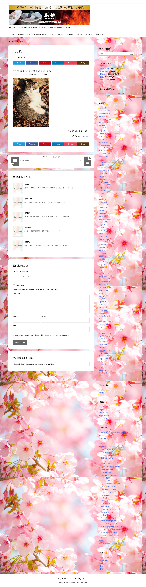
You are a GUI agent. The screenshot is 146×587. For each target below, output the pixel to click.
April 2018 (102, 370)
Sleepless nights (106, 512)
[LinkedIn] (58, 63)
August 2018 (103, 359)
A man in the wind (107, 449)
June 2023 (102, 193)
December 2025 (104, 111)
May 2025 (102, 131)
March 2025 (103, 136)
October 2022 (103, 216)
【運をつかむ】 (121, 94)
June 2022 (102, 228)
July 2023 (102, 190)
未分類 (21, 41)
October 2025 (103, 116)
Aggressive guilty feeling (112, 455)
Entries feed (103, 412)
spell (101, 541)
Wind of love (105, 538)
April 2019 (102, 336)
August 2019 (103, 324)
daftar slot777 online (106, 94)
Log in (101, 410)
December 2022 (104, 210)
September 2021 (105, 253)
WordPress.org (104, 418)
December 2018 (104, 347)
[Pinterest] (45, 63)
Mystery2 (102, 444)
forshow (86, 136)
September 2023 (105, 185)
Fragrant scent (108, 461)
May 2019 (102, 333)
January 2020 (103, 310)
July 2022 (102, 225)
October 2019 (103, 319)
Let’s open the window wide (110, 484)
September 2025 (105, 119)
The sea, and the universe (109, 532)
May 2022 (102, 230)
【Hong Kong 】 (104, 71)
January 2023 (103, 208)
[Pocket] (70, 63)
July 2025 (102, 125)
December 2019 (104, 313)
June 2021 (102, 262)
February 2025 (104, 139)
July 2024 (102, 159)
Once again (105, 501)
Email (43, 313)
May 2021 (102, 265)
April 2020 (102, 302)
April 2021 (102, 267)
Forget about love (107, 469)
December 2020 (104, 279)
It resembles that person (109, 475)
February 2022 (104, 239)
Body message (106, 452)
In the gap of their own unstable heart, (116, 529)
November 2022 (104, 213)
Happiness (106, 498)
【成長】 (102, 77)
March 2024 (103, 168)
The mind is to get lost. (109, 521)
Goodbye (106, 478)
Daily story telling (107, 458)
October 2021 (103, 250)
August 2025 (103, 122)
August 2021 (103, 256)
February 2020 (104, 307)
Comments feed (104, 415)
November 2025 (104, 114)
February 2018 (104, 376)
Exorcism (102, 438)
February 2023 (104, 205)
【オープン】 (29, 198)
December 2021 (104, 245)
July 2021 (102, 259)
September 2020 (105, 287)
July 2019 (102, 327)
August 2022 (103, 222)
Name (15, 313)
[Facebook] (32, 63)
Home (13, 41)
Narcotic (105, 515)
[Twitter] (19, 63)
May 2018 (102, 367)
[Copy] (83, 63)
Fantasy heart (105, 464)
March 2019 (103, 339)
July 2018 (102, 361)
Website (15, 322)
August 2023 (103, 188)
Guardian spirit (108, 472)
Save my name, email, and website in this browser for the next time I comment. (42, 332)
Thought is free (83, 582)
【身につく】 (103, 74)
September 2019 (105, 322)
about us (102, 435)
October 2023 (103, 182)
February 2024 (104, 171)
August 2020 (103, 290)
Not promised (105, 495)
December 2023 (104, 176)
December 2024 (104, 145)
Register (102, 407)
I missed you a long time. (111, 535)
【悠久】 (27, 184)
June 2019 (102, 330)
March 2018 (103, 373)
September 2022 (105, 219)
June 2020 (102, 296)
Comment (16, 293)
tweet (101, 390)
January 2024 (103, 173)
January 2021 (103, 276)
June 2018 (102, 364)
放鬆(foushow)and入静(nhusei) (113, 466)
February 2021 (104, 273)
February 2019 (104, 342)
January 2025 (103, 142)
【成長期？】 (29, 227)
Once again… (107, 504)
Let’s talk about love (108, 486)
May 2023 (102, 196)
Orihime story (104, 447)
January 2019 (103, 344)
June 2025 (102, 128)
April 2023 (102, 199)
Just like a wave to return (111, 509)
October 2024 (103, 151)
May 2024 (102, 162)
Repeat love (105, 506)
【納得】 (27, 241)
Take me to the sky (107, 518)
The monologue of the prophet (111, 526)
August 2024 (103, 156)
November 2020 (104, 282)
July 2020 (102, 293)
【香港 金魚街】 (105, 68)
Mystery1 (102, 441)
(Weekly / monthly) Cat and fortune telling (113, 432)
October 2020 (103, 285)
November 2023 (104, 179)
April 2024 (102, 165)
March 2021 (103, 270)
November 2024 (104, 148)
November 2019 (104, 316)
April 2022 (102, 233)
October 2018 (103, 353)
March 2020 (103, 304)
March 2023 (103, 202)
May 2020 (102, 299)
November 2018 (104, 350)
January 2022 (103, 242)
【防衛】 (102, 80)
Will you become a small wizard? (110, 543)
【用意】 (27, 213)
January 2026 (103, 108)
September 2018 (105, 356)
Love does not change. (108, 489)
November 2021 (104, 247)
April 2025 (102, 134)
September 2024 (105, 153)
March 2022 (103, 236)
